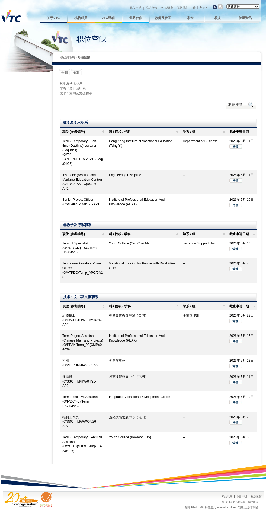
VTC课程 (108, 18)
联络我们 (183, 7)
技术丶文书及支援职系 (76, 93)
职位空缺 (136, 7)
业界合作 (135, 18)
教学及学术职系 (71, 83)
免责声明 (241, 496)
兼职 (76, 73)
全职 (64, 73)
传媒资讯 (245, 18)
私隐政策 (256, 496)
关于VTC (53, 18)
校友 (217, 18)
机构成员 (80, 18)
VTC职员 (167, 7)
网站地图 (227, 496)
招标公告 (151, 7)
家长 (190, 18)
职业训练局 (67, 57)
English (204, 7)
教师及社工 (163, 18)
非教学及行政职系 (73, 88)
